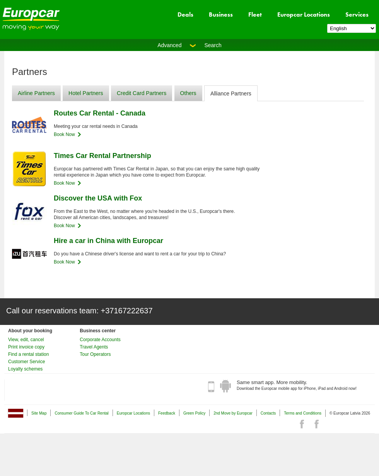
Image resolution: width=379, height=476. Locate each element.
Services (357, 14)
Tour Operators (95, 354)
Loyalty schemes (25, 369)
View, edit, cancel (26, 339)
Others (188, 93)
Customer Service (26, 361)
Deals (185, 14)
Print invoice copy (26, 347)
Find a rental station (28, 354)
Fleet (255, 14)
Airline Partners (36, 93)
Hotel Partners (85, 93)
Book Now (64, 134)
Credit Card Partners (141, 93)
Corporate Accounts (100, 339)
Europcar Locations (303, 14)
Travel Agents (94, 347)
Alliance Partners (230, 93)
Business (221, 14)
